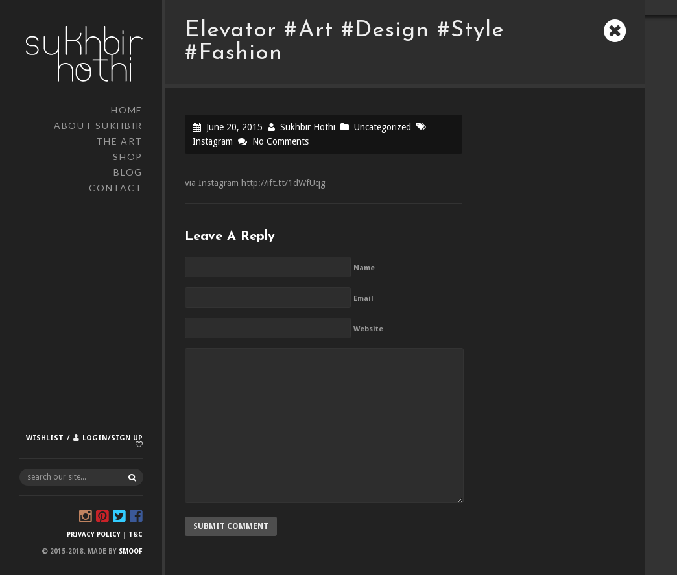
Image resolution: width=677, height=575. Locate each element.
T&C (135, 534)
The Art (119, 141)
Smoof (131, 551)
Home (127, 109)
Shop (128, 156)
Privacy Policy (94, 534)
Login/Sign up (112, 438)
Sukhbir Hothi (307, 127)
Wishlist (45, 438)
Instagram (213, 141)
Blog (128, 172)
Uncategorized (382, 127)
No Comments (280, 141)
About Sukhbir (98, 125)
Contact (116, 187)
